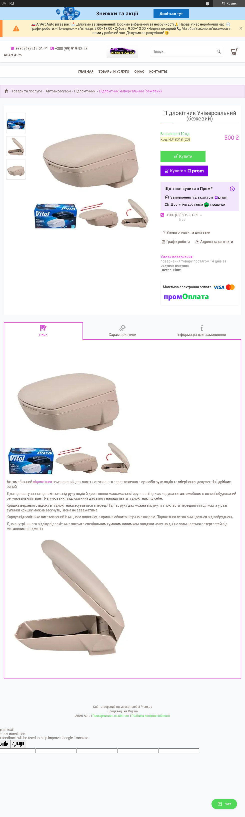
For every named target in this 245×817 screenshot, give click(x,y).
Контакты (158, 71)
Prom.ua (146, 707)
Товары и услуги (113, 71)
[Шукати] (219, 52)
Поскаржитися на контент (110, 716)
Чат (224, 804)
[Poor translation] (18, 744)
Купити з (187, 171)
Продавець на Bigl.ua (123, 711)
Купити (185, 156)
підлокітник (42, 482)
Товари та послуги (27, 91)
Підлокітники (85, 91)
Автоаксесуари (58, 91)
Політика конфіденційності (151, 716)
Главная (86, 71)
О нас (139, 71)
